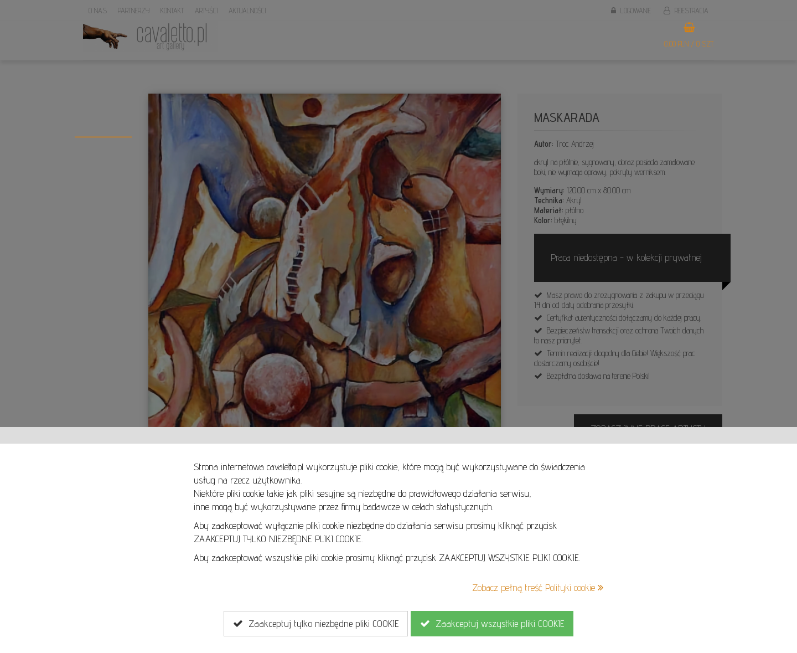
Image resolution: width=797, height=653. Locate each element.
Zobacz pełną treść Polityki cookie (537, 587)
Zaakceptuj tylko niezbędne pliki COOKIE (315, 623)
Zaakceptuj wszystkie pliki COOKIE (492, 623)
